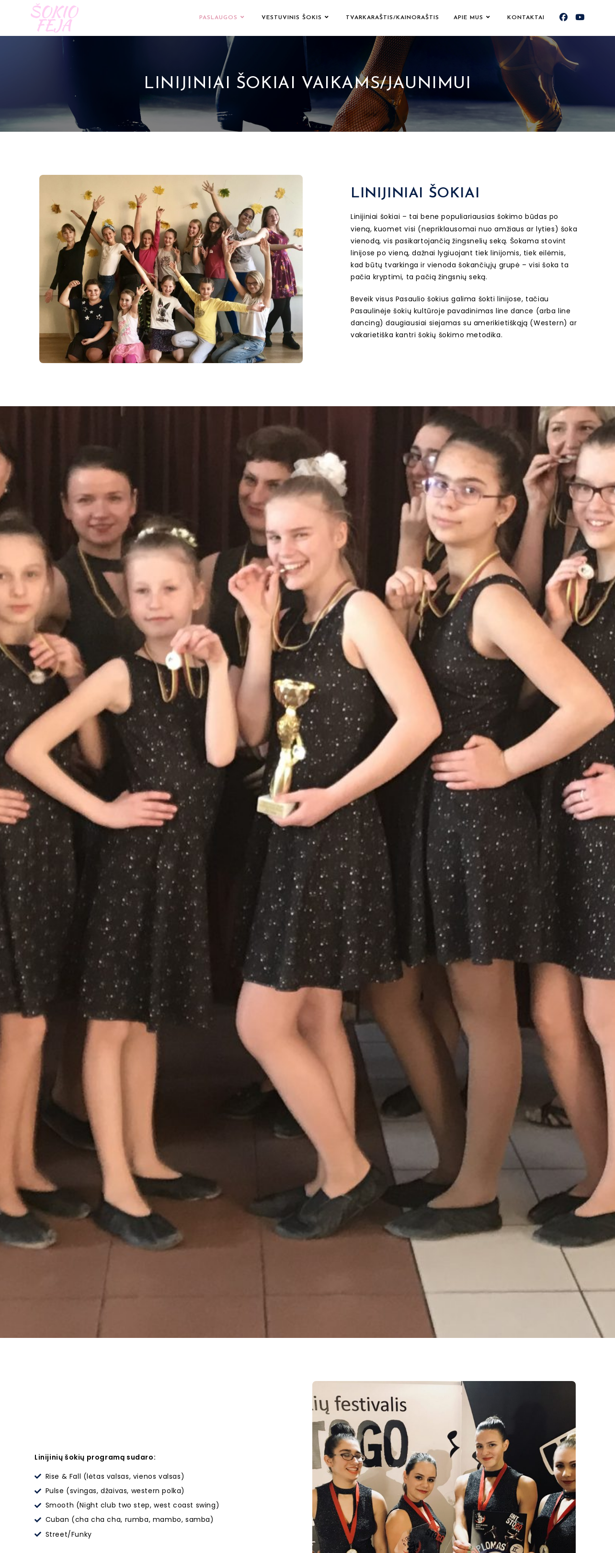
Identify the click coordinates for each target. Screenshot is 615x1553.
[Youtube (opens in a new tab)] (579, 17)
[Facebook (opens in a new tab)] (563, 17)
